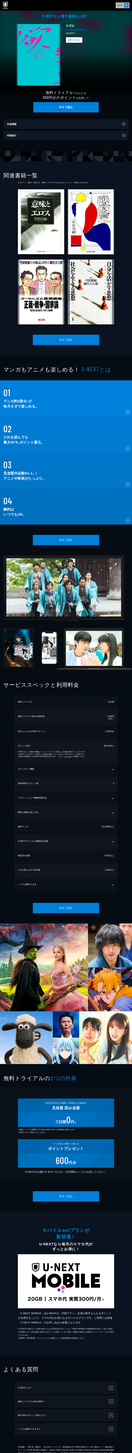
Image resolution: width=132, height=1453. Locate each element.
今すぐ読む (66, 107)
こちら (68, 756)
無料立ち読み (74, 40)
